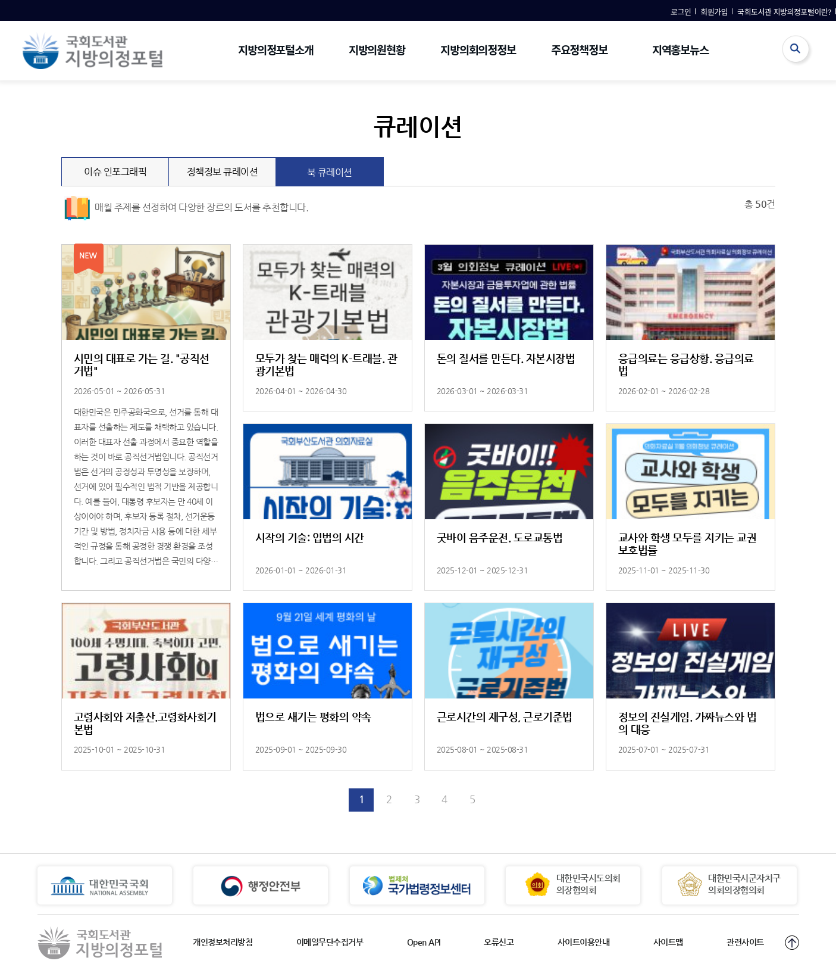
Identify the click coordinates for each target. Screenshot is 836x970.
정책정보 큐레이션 (232, 167)
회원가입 (714, 11)
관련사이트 (745, 942)
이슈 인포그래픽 (127, 167)
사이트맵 (668, 942)
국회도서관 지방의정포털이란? (784, 11)
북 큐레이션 (345, 167)
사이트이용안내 (584, 942)
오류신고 (499, 942)
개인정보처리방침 (222, 942)
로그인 (681, 11)
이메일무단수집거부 (330, 942)
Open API (423, 942)
